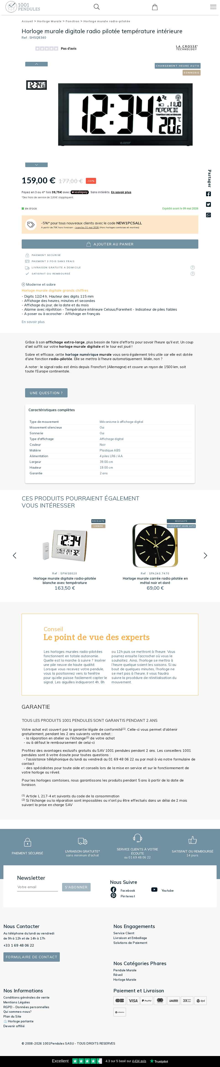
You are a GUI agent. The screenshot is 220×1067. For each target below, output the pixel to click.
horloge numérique (81, 354)
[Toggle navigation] (213, 7)
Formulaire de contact (32, 957)
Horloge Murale (51, 21)
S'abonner (76, 887)
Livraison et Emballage (130, 938)
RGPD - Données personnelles (26, 1007)
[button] (14, 556)
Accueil (29, 21)
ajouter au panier (110, 244)
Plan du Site (12, 1016)
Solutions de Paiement (130, 943)
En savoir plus (33, 322)
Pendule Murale (125, 970)
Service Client (123, 933)
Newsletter (31, 877)
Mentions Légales (16, 1002)
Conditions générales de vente (26, 997)
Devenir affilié (14, 1026)
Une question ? (46, 393)
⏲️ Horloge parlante (18, 1021)
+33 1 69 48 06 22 (18, 945)
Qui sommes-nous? (17, 1011)
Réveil (118, 975)
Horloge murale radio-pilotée (107, 21)
